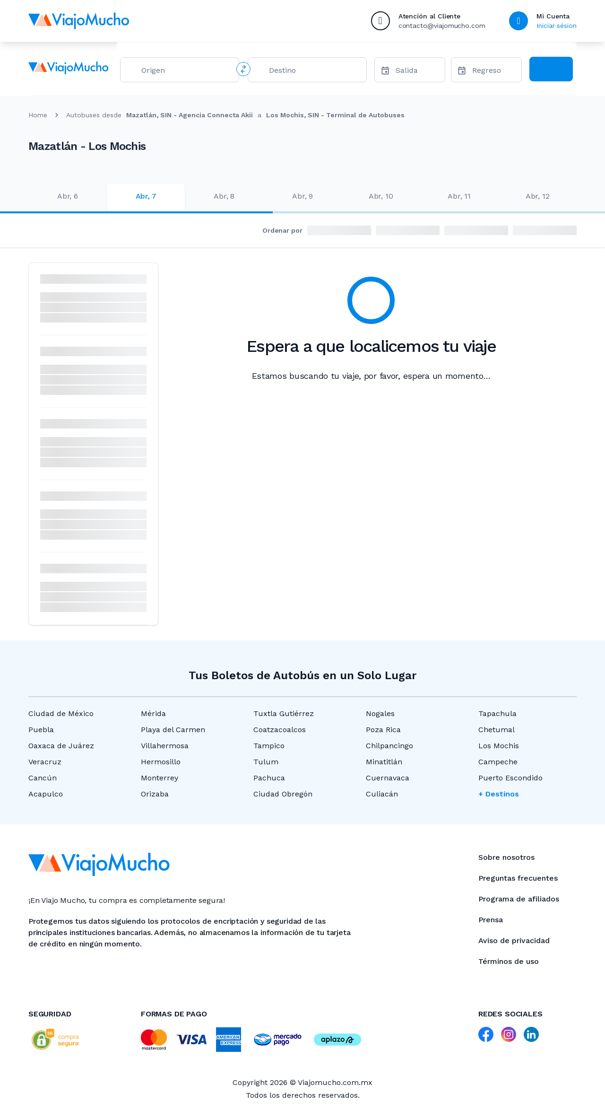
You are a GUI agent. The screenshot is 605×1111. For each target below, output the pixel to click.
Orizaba (155, 793)
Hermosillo (161, 761)
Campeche (498, 761)
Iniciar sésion (556, 25)
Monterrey (159, 777)
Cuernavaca (387, 777)
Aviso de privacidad (514, 940)
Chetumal (496, 729)
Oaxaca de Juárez (61, 745)
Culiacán (382, 793)
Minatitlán (384, 761)
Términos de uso (508, 961)
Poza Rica (383, 729)
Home (37, 115)
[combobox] (186, 72)
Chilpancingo (389, 745)
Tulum (265, 761)
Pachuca (269, 777)
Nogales (380, 713)
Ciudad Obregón (282, 793)
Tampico (269, 745)
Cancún (42, 777)
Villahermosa (165, 745)
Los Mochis (498, 745)
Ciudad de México (61, 713)
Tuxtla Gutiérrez (283, 713)
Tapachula (497, 713)
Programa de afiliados (518, 898)
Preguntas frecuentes (518, 878)
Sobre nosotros (506, 857)
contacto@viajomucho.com (441, 25)
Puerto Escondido (510, 777)
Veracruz (44, 761)
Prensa (490, 919)
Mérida (153, 713)
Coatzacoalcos (279, 729)
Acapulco (45, 793)
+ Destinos (498, 793)
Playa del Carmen (173, 729)
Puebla (41, 729)
